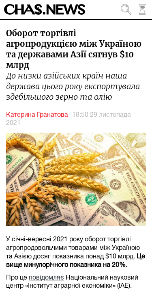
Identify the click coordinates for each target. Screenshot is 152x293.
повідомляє (46, 278)
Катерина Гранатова (37, 115)
